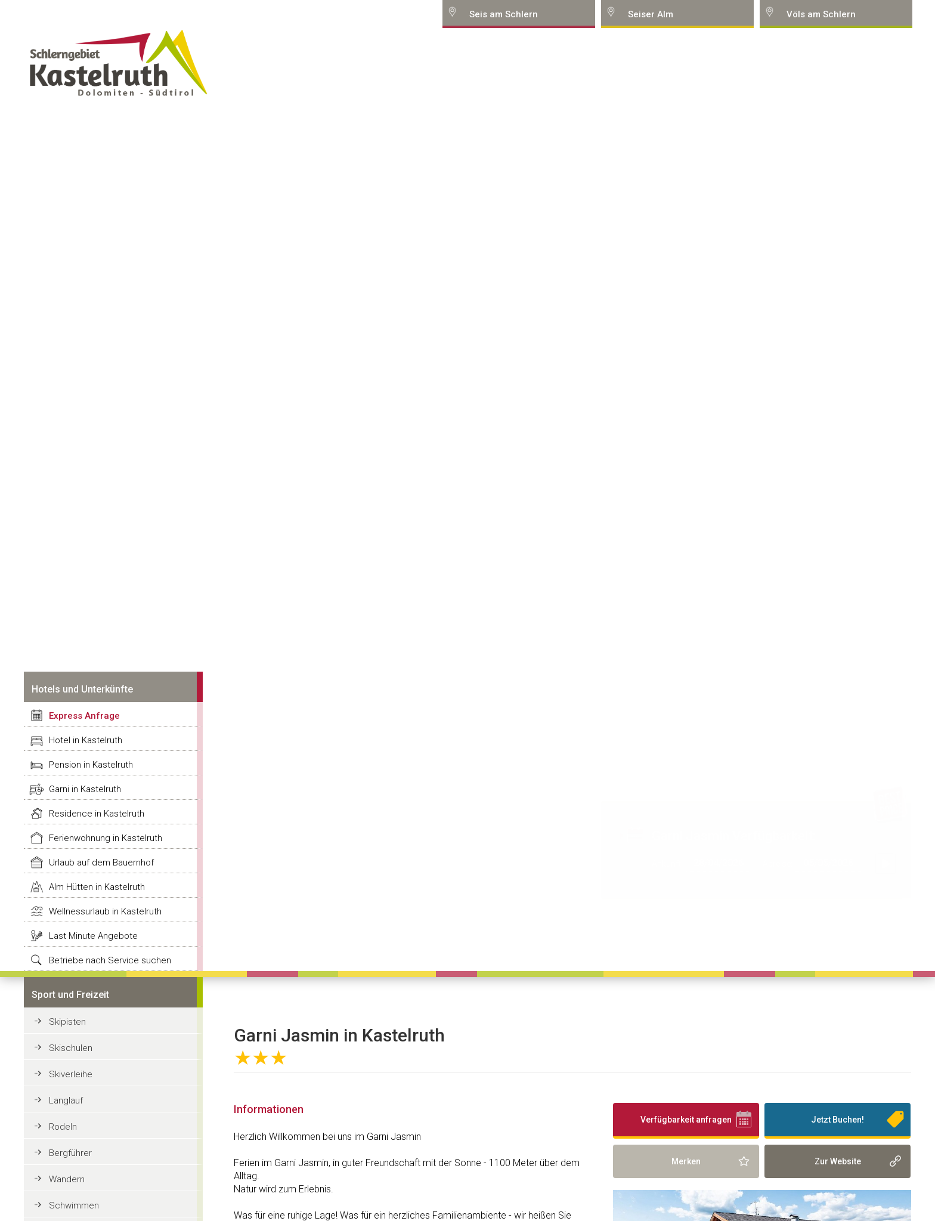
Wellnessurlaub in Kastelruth (105, 911)
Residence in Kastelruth (96, 813)
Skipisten (67, 1021)
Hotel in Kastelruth (85, 740)
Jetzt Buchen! (837, 1119)
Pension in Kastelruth (91, 764)
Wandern (67, 1179)
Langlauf (66, 1100)
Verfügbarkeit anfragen (686, 1119)
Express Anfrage (84, 715)
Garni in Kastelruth (85, 789)
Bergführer (70, 1153)
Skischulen (70, 1048)
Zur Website (838, 1161)
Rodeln (63, 1126)
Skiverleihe (70, 1074)
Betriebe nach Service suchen (110, 960)
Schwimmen (74, 1205)
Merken (686, 1161)
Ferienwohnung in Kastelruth (105, 838)
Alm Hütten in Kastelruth (97, 887)
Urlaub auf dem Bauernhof (101, 862)
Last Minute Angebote (93, 936)
